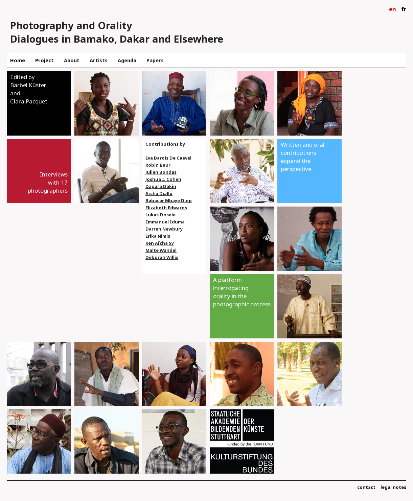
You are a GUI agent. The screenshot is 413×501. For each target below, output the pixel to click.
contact (366, 487)
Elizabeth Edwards (166, 208)
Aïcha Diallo (159, 193)
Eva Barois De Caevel (168, 158)
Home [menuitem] (17, 60)
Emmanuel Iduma (165, 222)
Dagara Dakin (160, 186)
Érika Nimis (157, 236)
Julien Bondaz (161, 172)
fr (403, 9)
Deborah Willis (161, 257)
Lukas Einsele (160, 215)
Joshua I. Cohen (163, 179)
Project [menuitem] (44, 60)
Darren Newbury (164, 229)
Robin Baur (157, 165)
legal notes (393, 487)
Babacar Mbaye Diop (168, 200)
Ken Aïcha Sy (159, 243)
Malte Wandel (161, 250)
